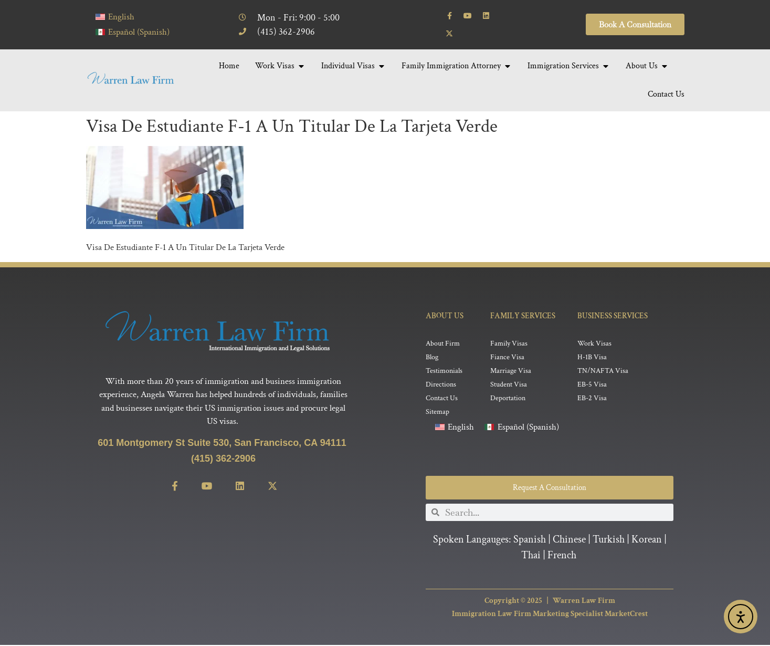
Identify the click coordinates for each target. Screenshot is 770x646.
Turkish (609, 540)
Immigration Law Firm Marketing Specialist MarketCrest (550, 615)
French (561, 556)
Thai (531, 556)
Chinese (569, 540)
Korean (646, 540)
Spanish (529, 540)
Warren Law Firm (584, 602)
